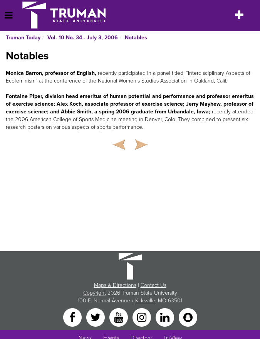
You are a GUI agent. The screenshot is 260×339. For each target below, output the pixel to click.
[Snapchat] (188, 317)
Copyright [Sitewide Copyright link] (94, 293)
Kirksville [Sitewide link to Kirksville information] (145, 300)
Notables (136, 37)
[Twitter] (96, 317)
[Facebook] (73, 317)
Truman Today (23, 37)
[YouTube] (119, 317)
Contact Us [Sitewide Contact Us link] (153, 285)
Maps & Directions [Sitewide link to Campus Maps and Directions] (115, 285)
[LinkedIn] (165, 317)
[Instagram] (142, 317)
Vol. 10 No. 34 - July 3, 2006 (82, 37)
